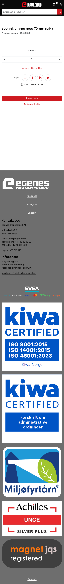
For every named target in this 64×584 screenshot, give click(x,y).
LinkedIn (32, 212)
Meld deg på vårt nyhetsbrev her (19, 273)
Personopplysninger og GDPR (17, 267)
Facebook (32, 195)
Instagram (32, 204)
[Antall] (31, 120)
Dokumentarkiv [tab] (32, 164)
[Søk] (29, 12)
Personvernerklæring (13, 264)
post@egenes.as (17, 238)
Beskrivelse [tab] (32, 158)
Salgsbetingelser (10, 261)
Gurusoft (32, 579)
